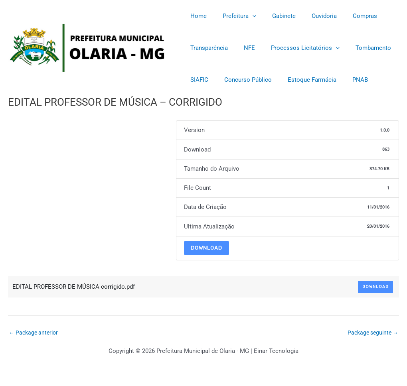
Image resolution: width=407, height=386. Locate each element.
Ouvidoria (310, 16)
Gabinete (274, 16)
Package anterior (35, 333)
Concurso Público (242, 79)
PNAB (346, 79)
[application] (246, 16)
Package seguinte (371, 333)
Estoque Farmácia (302, 79)
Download (206, 248)
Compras (347, 16)
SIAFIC (197, 79)
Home (196, 16)
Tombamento (359, 47)
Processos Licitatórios (295, 48)
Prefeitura (233, 16)
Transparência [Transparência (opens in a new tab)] (207, 47)
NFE (243, 47)
